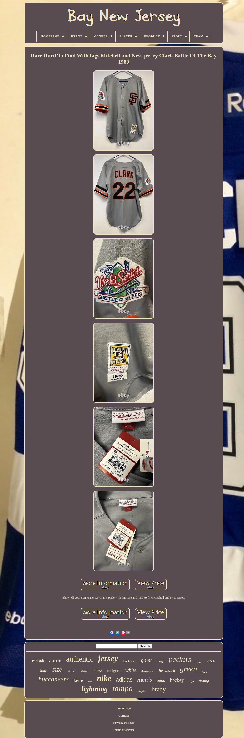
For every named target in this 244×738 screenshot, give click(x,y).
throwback (166, 670)
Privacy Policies (123, 722)
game (147, 660)
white (131, 670)
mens (161, 681)
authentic (79, 659)
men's (144, 679)
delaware (147, 671)
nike (104, 678)
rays (191, 681)
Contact (123, 715)
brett (211, 660)
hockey (177, 680)
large (161, 661)
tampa (122, 688)
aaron (55, 660)
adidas (124, 679)
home (204, 672)
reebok (38, 660)
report (199, 662)
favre (78, 680)
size (57, 669)
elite (84, 671)
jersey (108, 658)
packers (180, 659)
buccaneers (53, 679)
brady (159, 689)
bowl (43, 671)
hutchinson (129, 661)
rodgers (114, 670)
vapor (142, 690)
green (188, 668)
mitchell (71, 671)
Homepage (124, 708)
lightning (94, 689)
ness (90, 681)
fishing (204, 681)
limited (97, 671)
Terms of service (124, 730)
